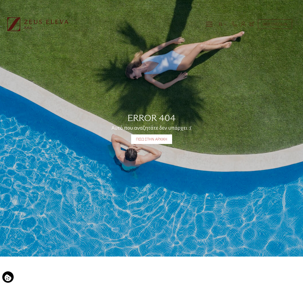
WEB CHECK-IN (275, 24)
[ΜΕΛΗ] (243, 24)
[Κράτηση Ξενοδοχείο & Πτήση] (251, 24)
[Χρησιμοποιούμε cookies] (8, 277)
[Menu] (209, 24)
